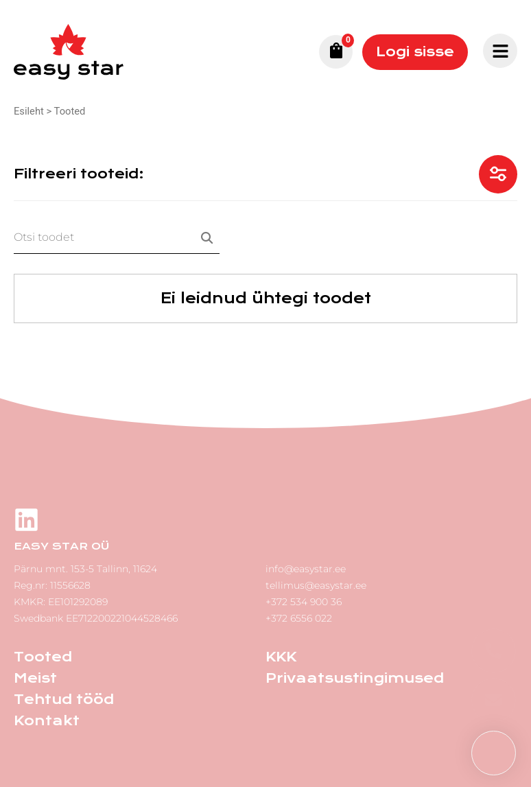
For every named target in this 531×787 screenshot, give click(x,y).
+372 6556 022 (299, 618)
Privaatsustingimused (355, 678)
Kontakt (47, 721)
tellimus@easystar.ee (316, 585)
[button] (493, 753)
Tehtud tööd (64, 699)
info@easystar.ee (306, 569)
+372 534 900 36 (304, 602)
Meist (35, 678)
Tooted (43, 657)
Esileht (29, 111)
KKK (281, 657)
